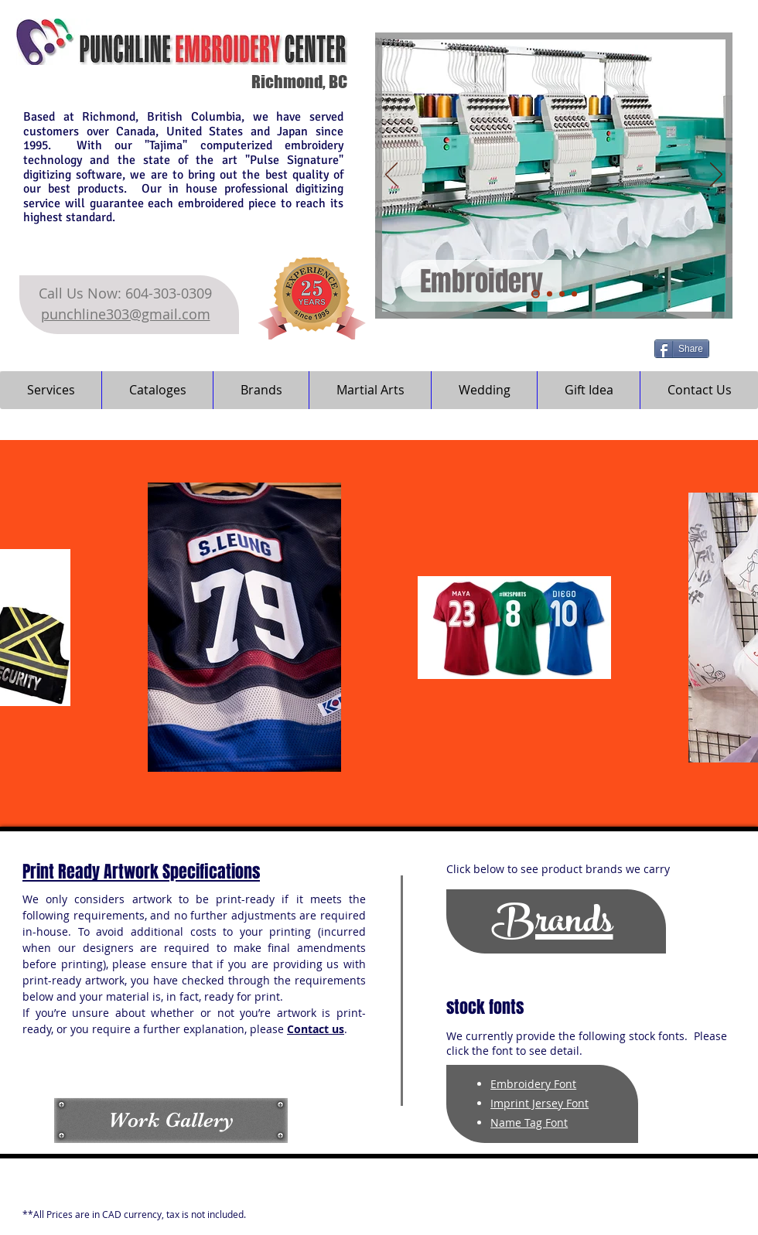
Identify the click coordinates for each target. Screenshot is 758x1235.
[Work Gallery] (171, 1120)
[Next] (716, 175)
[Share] (681, 348)
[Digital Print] (562, 294)
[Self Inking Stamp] (574, 294)
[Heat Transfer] (549, 294)
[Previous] (391, 175)
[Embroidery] (535, 294)
